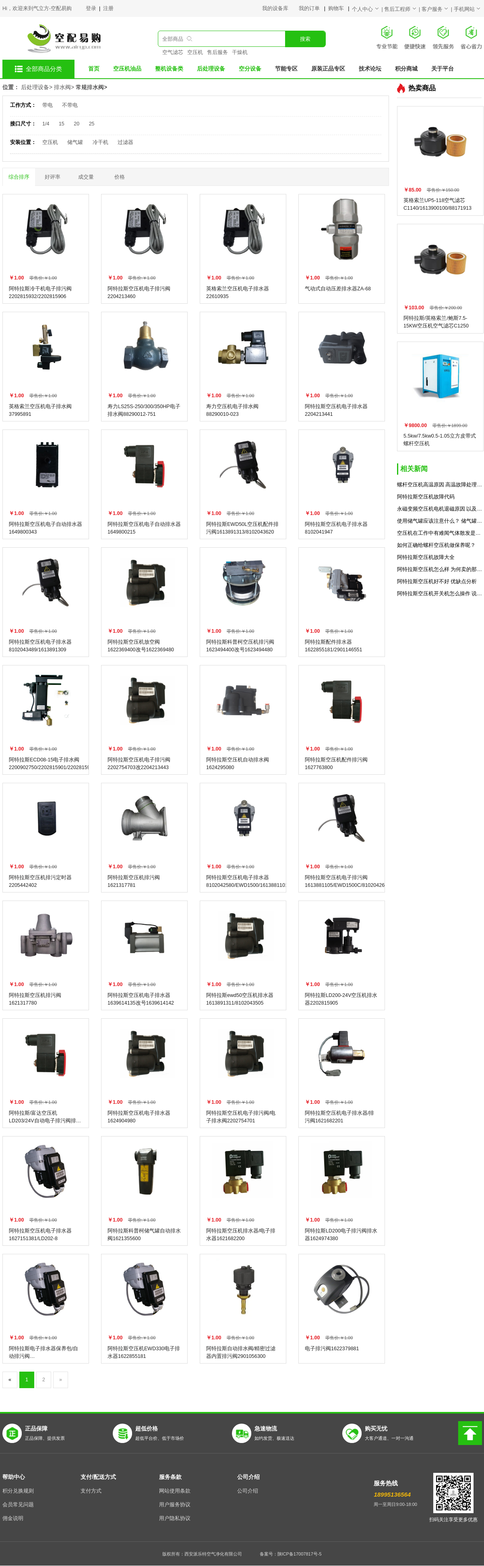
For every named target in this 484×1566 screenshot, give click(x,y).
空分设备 (250, 68)
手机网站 (468, 9)
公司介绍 (248, 1477)
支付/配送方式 (98, 1477)
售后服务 (217, 52)
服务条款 (170, 1477)
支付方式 (91, 1491)
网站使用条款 (174, 1491)
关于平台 (442, 68)
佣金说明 (12, 1518)
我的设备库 (280, 8)
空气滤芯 (172, 52)
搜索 (305, 39)
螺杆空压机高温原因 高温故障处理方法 (440, 485)
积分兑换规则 (18, 1491)
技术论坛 (370, 68)
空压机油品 (127, 68)
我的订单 (310, 8)
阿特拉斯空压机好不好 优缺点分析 (437, 581)
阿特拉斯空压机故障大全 (426, 557)
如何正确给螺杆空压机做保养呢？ (436, 545)
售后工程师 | (403, 9)
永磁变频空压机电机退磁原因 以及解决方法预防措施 (440, 509)
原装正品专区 (328, 68)
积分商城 (406, 68)
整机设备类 (169, 68)
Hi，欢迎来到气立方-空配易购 (37, 8)
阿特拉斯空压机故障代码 (426, 497)
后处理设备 (211, 68)
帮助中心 (13, 1477)
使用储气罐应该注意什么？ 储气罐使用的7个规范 (440, 521)
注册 (108, 8)
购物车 (336, 8)
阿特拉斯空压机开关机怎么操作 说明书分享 (440, 593)
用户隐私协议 (174, 1518)
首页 (93, 68)
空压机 (195, 52)
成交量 (86, 177)
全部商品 (172, 39)
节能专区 (286, 68)
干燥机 (240, 52)
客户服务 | (438, 9)
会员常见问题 (18, 1505)
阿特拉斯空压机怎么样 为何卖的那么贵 (440, 569)
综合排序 (18, 177)
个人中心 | (368, 9)
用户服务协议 (174, 1505)
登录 (91, 8)
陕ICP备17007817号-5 (299, 1553)
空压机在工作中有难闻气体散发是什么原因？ (440, 533)
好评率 (52, 177)
